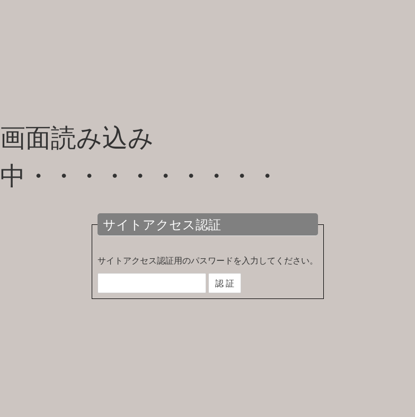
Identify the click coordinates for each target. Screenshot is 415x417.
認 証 (224, 283)
